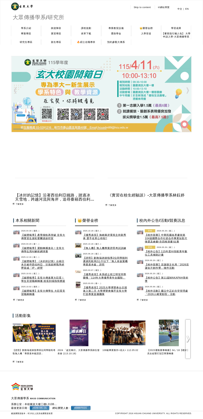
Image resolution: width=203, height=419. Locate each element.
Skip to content (142, 7)
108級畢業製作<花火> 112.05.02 (120, 350)
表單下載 (86, 33)
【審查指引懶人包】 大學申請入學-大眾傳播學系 (176, 35)
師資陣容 (56, 28)
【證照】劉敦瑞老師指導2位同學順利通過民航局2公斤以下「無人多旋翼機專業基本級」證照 (105, 261)
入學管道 (146, 33)
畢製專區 (26, 33)
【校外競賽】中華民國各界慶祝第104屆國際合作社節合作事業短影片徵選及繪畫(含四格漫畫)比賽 (166, 238)
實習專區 (56, 33)
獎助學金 (116, 33)
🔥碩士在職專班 (86, 42)
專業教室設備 (116, 28)
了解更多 (20, 204)
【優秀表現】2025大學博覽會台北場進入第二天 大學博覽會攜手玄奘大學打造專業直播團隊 (105, 291)
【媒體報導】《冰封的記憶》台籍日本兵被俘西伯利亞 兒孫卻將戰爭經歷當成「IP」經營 (42, 264)
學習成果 (176, 28)
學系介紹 (26, 28)
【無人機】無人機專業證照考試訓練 (104, 248)
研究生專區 (26, 42)
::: (125, 7)
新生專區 (56, 42)
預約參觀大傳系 (116, 42)
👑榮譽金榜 (146, 28)
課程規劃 (86, 28)
